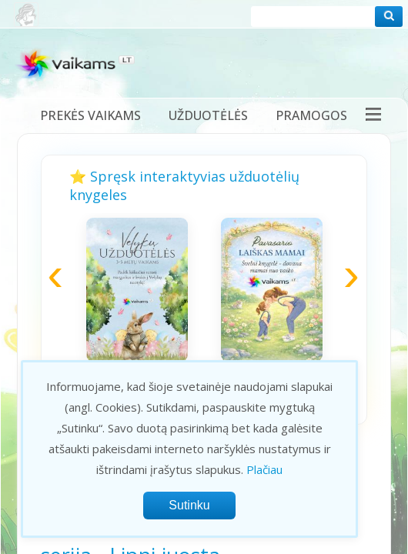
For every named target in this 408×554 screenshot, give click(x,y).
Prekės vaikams (90, 115)
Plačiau (264, 469)
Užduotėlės (208, 115)
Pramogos (311, 115)
